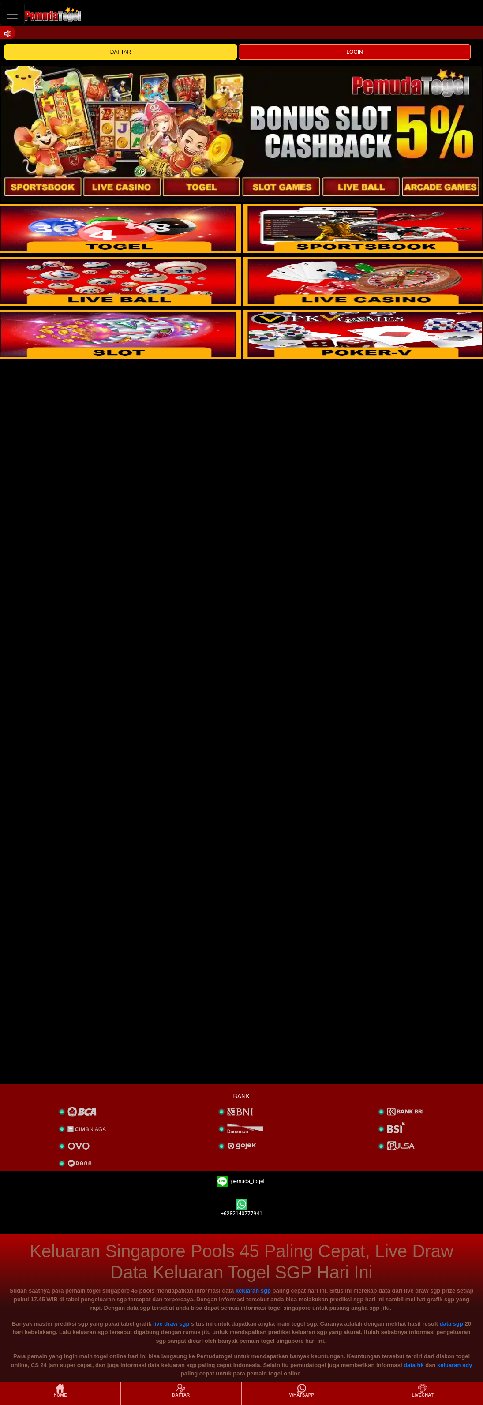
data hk (414, 1365)
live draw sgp (171, 1323)
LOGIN (354, 52)
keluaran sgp (253, 1290)
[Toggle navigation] (12, 14)
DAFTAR (120, 52)
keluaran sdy (454, 1365)
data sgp (451, 1323)
